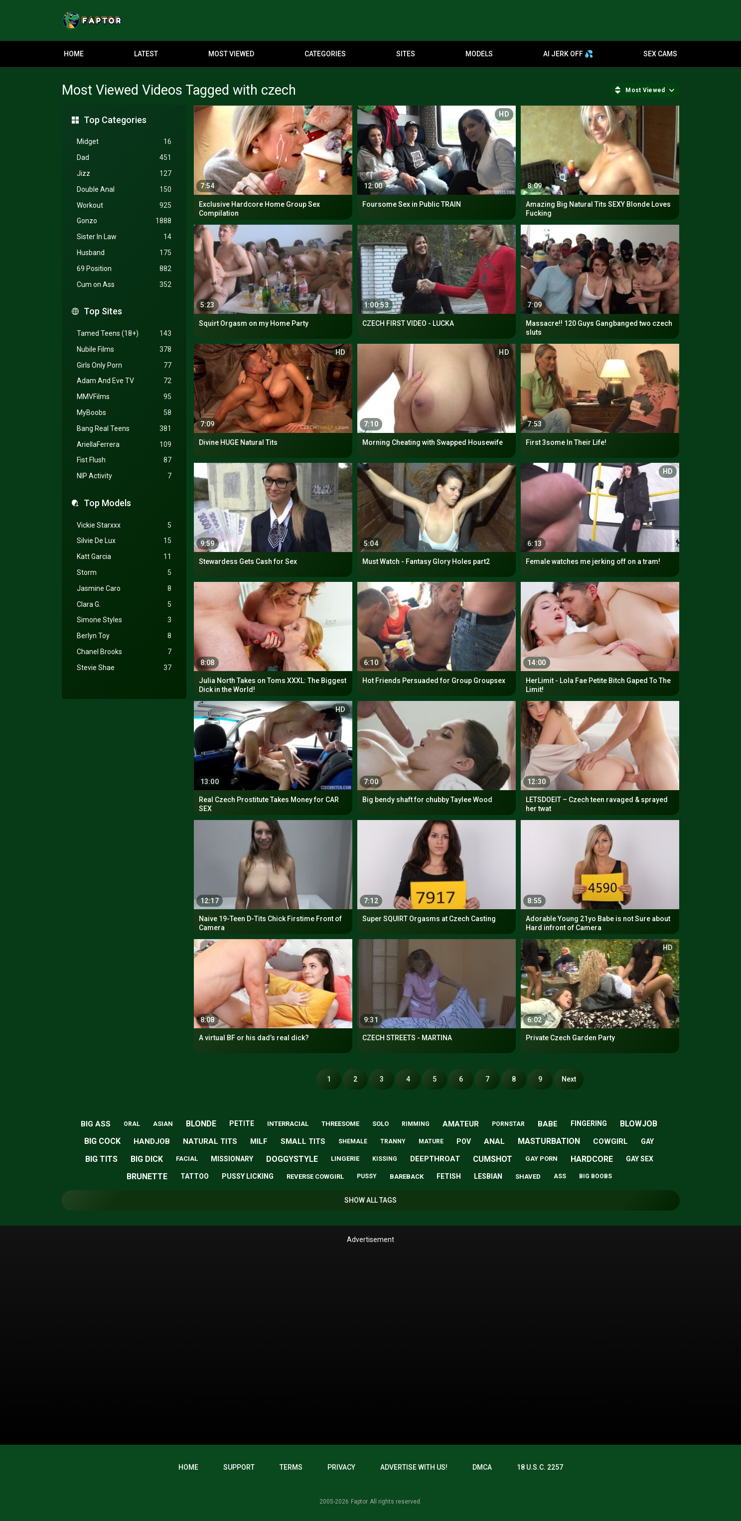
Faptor (359, 1501)
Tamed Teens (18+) (124, 333)
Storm (124, 572)
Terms (291, 1467)
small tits (303, 1141)
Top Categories (115, 120)
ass (560, 1176)
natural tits (210, 1141)
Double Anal (124, 189)
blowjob (638, 1123)
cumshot (492, 1159)
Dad (124, 157)
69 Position (124, 269)
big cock (102, 1141)
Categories (325, 54)
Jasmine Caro (124, 588)
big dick (147, 1159)
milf (259, 1141)
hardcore (592, 1159)
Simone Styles (124, 620)
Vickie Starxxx (124, 525)
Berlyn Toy (124, 636)
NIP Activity (124, 476)
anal (494, 1141)
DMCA (482, 1467)
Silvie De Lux (124, 541)
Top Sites (103, 311)
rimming (416, 1123)
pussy (367, 1176)
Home (74, 54)
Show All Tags (370, 1200)
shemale (352, 1141)
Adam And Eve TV (124, 381)
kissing (384, 1158)
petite (241, 1123)
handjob (152, 1141)
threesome (340, 1123)
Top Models (107, 503)
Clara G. (124, 604)
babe (548, 1123)
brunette (147, 1176)
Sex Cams (660, 54)
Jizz (124, 173)
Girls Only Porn (124, 365)
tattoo (194, 1176)
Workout (124, 205)
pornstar (508, 1123)
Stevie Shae (124, 668)
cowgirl (610, 1141)
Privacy (341, 1467)
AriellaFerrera (124, 444)
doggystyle (292, 1159)
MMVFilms (124, 397)
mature (431, 1141)
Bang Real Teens (124, 428)
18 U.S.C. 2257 (540, 1467)
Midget (124, 142)
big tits (101, 1159)
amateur (461, 1123)
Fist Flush (124, 460)
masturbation (549, 1141)
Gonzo (124, 221)
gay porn (541, 1158)
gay (647, 1141)
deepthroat (435, 1158)
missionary (232, 1159)
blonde (201, 1123)
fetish (449, 1176)
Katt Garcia (124, 557)
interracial (287, 1123)
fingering (589, 1123)
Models (479, 54)
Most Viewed (231, 54)
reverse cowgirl (315, 1176)
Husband (124, 253)
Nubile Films (124, 349)
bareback (407, 1176)
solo (380, 1123)
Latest (146, 54)
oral (132, 1123)
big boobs (595, 1176)
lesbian (488, 1176)
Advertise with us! (413, 1467)
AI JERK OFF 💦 (568, 54)
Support (239, 1467)
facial (187, 1158)
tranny (393, 1141)
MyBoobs (124, 413)
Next (569, 1079)
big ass (96, 1123)
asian (163, 1123)
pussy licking (248, 1176)
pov (463, 1141)
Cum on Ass (124, 284)
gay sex (639, 1159)
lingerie (345, 1158)
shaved (528, 1176)
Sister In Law (124, 237)
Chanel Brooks (124, 652)
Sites (405, 54)
